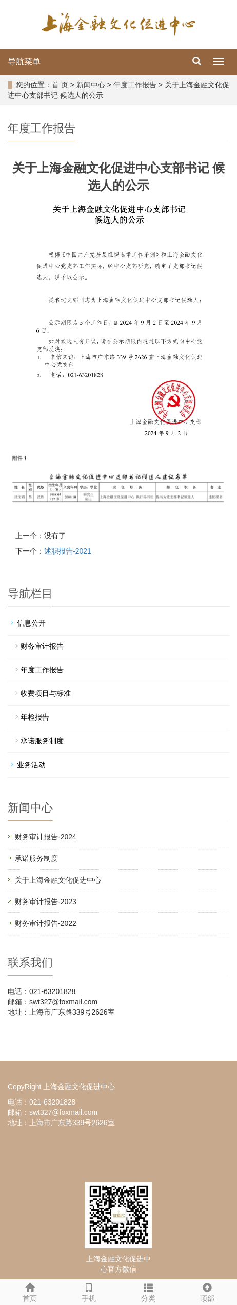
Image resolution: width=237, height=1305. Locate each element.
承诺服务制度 (42, 741)
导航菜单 (24, 61)
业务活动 (31, 765)
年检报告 (35, 717)
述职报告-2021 (67, 551)
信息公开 (31, 623)
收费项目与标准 (46, 693)
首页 (30, 1291)
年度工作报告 (134, 85)
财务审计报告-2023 (45, 901)
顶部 (208, 1291)
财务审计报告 (42, 646)
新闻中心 (90, 85)
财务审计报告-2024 (45, 837)
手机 (89, 1291)
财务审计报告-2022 (45, 923)
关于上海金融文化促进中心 (58, 880)
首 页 (60, 85)
